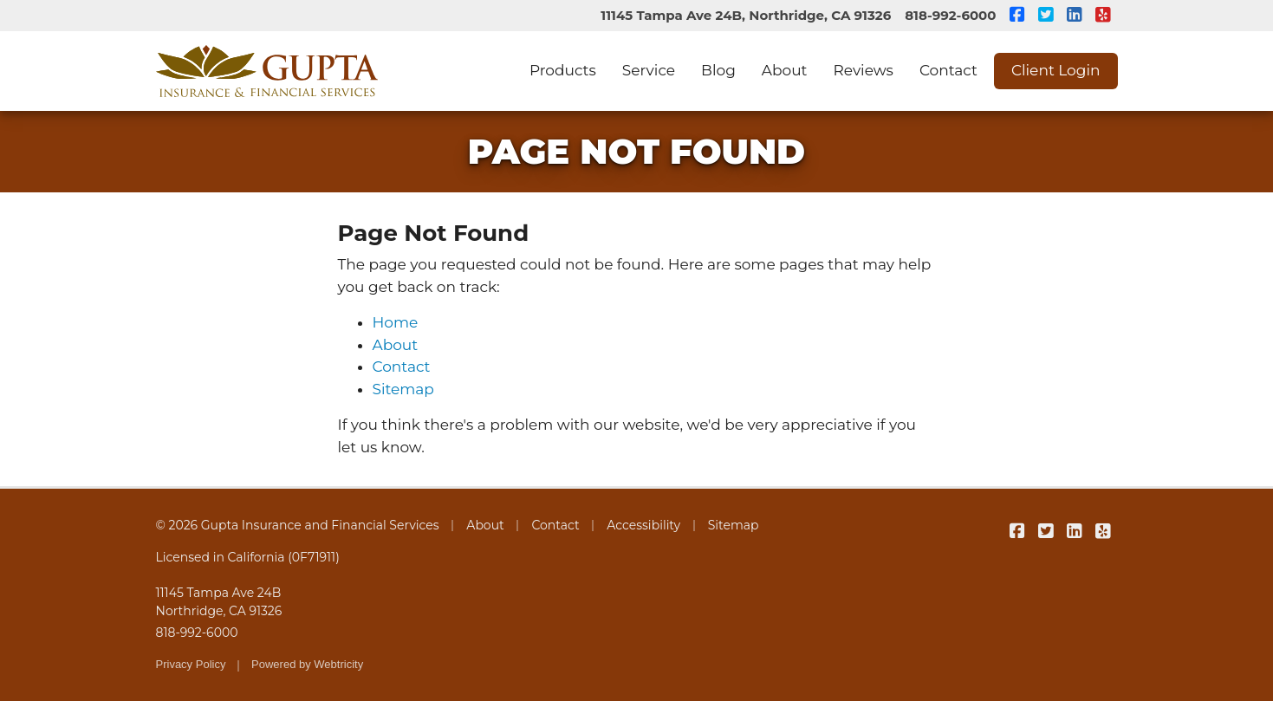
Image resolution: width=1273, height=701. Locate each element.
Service (648, 70)
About (785, 70)
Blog (718, 70)
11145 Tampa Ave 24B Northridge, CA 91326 (219, 602)
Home (396, 322)
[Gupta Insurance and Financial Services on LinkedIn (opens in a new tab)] (1075, 15)
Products (562, 70)
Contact (948, 70)
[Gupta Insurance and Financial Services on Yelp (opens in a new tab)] (1103, 15)
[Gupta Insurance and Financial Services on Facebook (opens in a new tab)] (1017, 15)
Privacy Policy (191, 664)
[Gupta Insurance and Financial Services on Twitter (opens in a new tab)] (1046, 15)
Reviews (863, 70)
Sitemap (403, 389)
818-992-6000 (950, 15)
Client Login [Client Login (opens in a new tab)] (1056, 70)
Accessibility (643, 525)
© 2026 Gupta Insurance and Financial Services (297, 525)
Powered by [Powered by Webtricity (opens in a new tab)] (307, 664)
